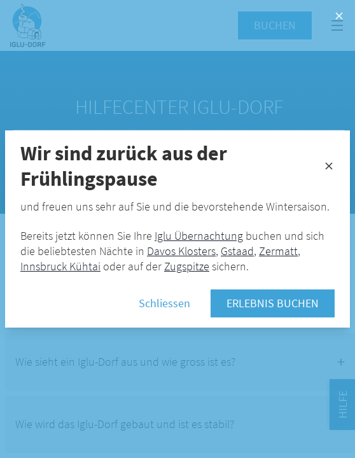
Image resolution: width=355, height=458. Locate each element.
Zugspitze (186, 266)
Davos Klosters (181, 251)
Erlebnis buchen (272, 303)
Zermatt (278, 251)
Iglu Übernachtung (199, 235)
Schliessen (164, 303)
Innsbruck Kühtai (60, 266)
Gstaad (237, 251)
